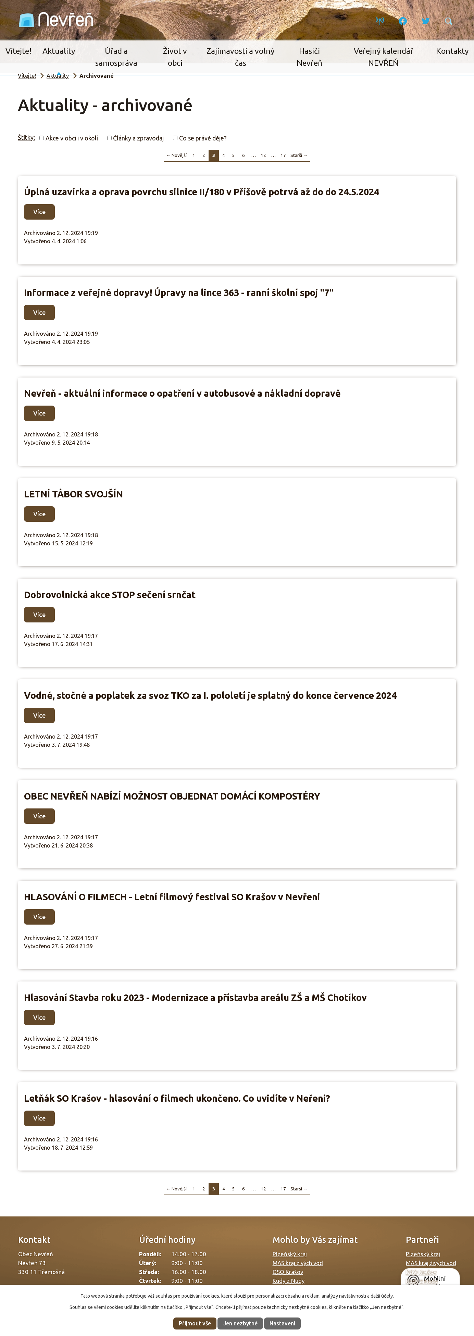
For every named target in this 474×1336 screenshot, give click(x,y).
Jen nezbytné (240, 1323)
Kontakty (452, 51)
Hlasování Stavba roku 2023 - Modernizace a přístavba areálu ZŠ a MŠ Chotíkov (195, 997)
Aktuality (58, 51)
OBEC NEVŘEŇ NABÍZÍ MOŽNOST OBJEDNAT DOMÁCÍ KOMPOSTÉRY (172, 796)
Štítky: (26, 137)
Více (39, 211)
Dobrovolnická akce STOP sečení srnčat (110, 595)
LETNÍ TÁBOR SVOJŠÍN (73, 494)
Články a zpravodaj (138, 137)
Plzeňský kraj (290, 1254)
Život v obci (175, 57)
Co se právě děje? (203, 137)
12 (263, 155)
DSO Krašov (288, 1272)
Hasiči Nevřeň (309, 57)
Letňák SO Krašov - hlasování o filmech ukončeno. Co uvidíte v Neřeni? (177, 1098)
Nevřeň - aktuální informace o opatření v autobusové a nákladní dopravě (182, 393)
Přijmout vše (195, 1323)
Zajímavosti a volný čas (240, 57)
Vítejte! (18, 51)
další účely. (382, 1296)
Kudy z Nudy (288, 1280)
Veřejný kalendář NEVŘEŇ (383, 57)
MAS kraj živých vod (298, 1263)
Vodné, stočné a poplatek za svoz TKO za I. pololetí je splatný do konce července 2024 (210, 695)
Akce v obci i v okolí (72, 137)
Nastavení (282, 1323)
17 (283, 155)
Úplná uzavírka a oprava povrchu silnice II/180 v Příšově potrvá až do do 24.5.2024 (201, 192)
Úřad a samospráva (116, 57)
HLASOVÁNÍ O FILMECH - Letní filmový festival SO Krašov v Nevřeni (172, 897)
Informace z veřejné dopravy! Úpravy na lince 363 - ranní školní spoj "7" (179, 292)
